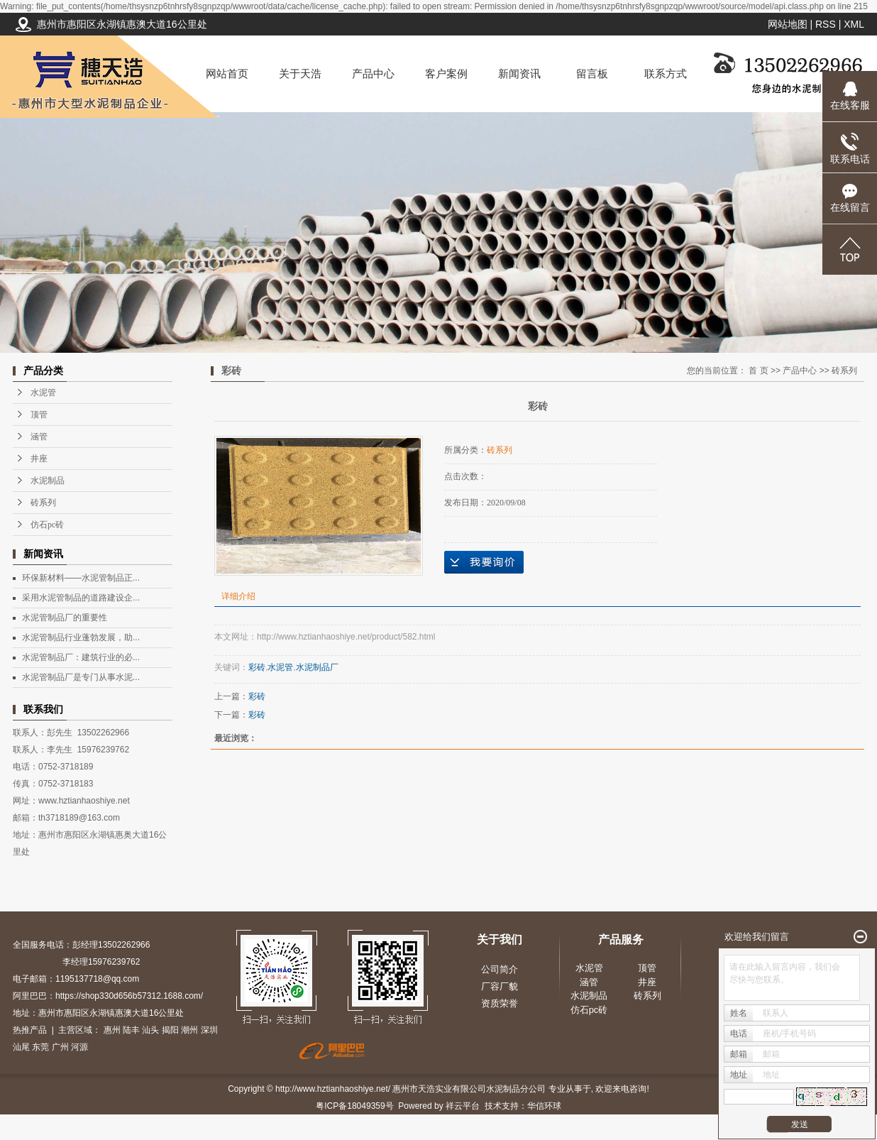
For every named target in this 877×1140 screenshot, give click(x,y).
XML (854, 24)
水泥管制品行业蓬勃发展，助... (81, 637)
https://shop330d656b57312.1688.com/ (129, 996)
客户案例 (446, 73)
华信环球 (544, 1106)
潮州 (189, 1030)
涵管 (39, 437)
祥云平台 (463, 1106)
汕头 (150, 1030)
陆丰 (131, 1030)
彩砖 (256, 667)
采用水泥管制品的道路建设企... (81, 598)
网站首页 (227, 73)
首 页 (758, 371)
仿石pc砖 (47, 525)
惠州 (112, 1030)
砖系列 (43, 503)
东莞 (40, 1047)
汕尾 (21, 1047)
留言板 (592, 73)
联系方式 (665, 73)
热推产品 (30, 1030)
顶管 (39, 415)
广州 (60, 1047)
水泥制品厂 (317, 667)
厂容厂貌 (499, 986)
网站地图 (787, 24)
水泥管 (43, 393)
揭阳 (170, 1030)
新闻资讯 (519, 73)
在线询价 (484, 562)
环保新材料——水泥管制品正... (81, 578)
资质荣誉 (499, 1003)
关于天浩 (300, 73)
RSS (825, 24)
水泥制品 (48, 481)
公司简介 (499, 969)
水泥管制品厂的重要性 (64, 618)
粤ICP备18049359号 (354, 1106)
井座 (39, 459)
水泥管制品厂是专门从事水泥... (81, 677)
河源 (79, 1047)
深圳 (209, 1030)
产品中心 (373, 73)
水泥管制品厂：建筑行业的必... (81, 657)
